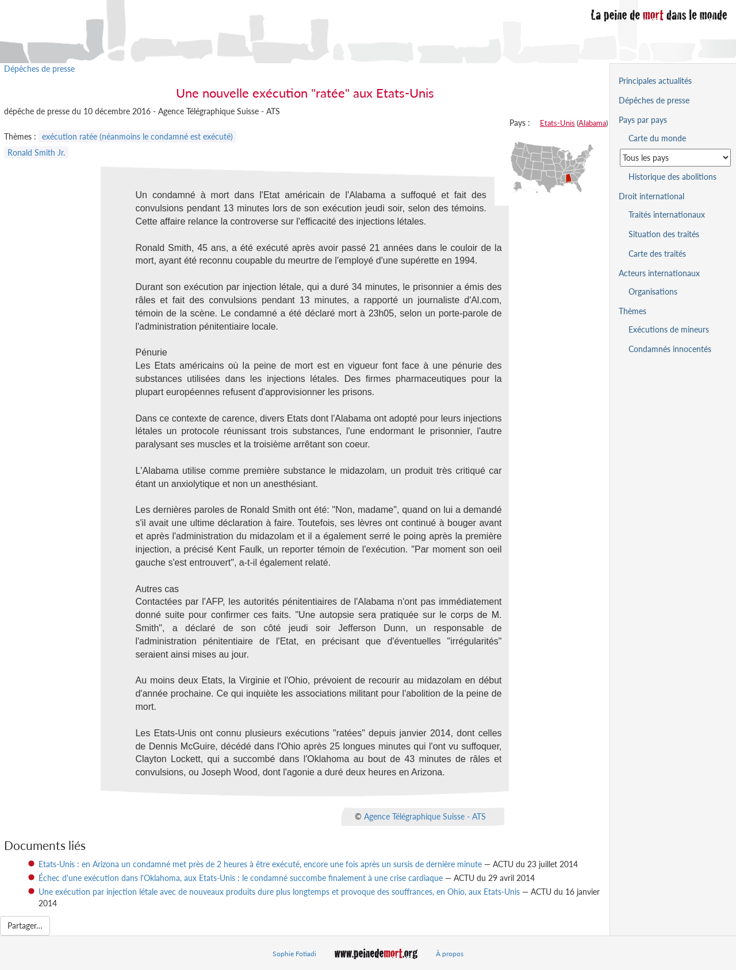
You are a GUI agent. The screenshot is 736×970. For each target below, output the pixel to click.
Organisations (652, 291)
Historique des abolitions (672, 176)
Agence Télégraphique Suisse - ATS (425, 816)
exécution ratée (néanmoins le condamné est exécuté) (137, 136)
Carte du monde (657, 138)
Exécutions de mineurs (668, 329)
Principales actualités (655, 81)
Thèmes (632, 311)
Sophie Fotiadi (294, 953)
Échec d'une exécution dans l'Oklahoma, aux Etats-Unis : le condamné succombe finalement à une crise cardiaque (241, 878)
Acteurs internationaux (659, 273)
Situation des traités (663, 234)
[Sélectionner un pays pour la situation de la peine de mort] (675, 158)
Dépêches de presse (39, 69)
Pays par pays (643, 120)
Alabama (592, 122)
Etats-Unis (557, 122)
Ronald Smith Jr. (36, 152)
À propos (449, 953)
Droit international (651, 196)
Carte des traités (657, 253)
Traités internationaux (666, 214)
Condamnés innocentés (669, 349)
